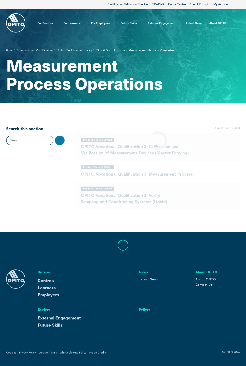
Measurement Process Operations (152, 50)
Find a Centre (177, 4)
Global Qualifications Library (74, 50)
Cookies (11, 352)
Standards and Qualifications (35, 50)
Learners (47, 287)
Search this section (24, 128)
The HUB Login (199, 4)
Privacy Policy (27, 352)
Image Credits (97, 352)
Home (9, 50)
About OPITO (205, 279)
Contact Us (203, 285)
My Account (223, 4)
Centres (46, 280)
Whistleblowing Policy (73, 352)
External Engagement (59, 318)
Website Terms (48, 352)
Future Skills (50, 325)
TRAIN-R (158, 4)
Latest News (148, 279)
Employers (48, 295)
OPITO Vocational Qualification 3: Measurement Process (137, 174)
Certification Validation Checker (127, 4)
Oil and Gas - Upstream (110, 50)
